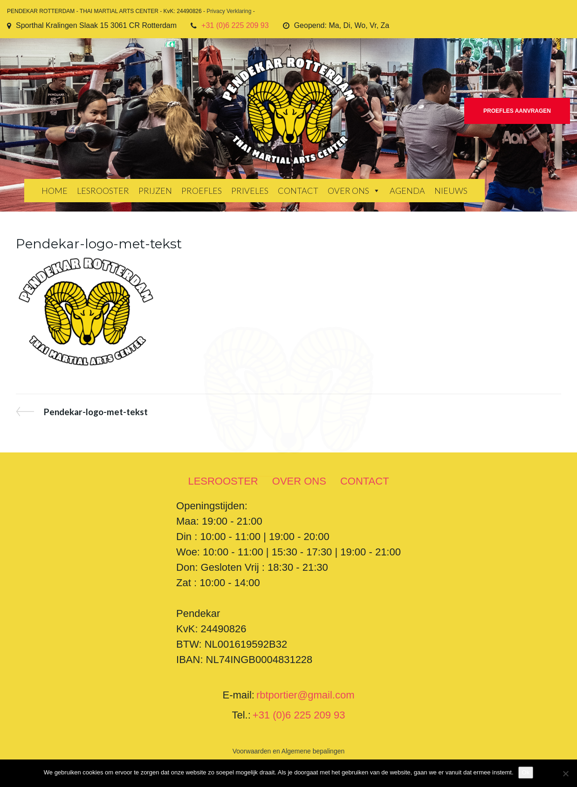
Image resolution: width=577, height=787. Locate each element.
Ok (526, 772)
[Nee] (565, 773)
